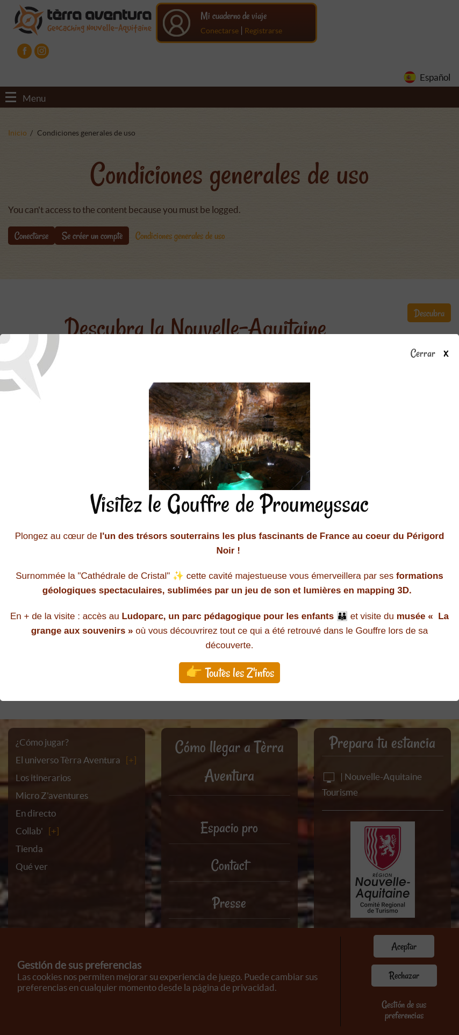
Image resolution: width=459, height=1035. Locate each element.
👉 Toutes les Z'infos (229, 672)
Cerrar (433, 354)
